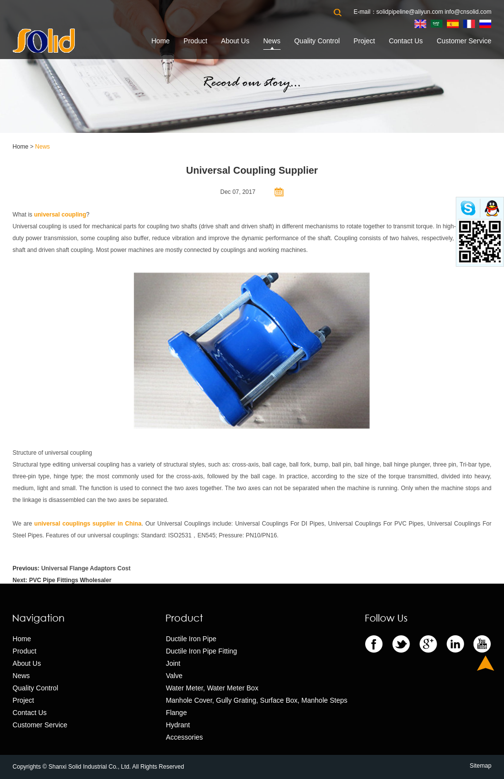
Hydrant (178, 725)
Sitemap (480, 765)
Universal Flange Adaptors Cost (86, 568)
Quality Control (317, 41)
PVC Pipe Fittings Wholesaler (70, 580)
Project (364, 41)
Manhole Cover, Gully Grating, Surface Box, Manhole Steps (256, 700)
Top (485, 663)
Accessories (184, 737)
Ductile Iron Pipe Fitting (201, 651)
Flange (176, 713)
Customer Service (464, 41)
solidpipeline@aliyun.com (410, 11)
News (272, 41)
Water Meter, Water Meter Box (212, 688)
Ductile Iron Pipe (191, 639)
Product (195, 41)
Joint (173, 663)
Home (160, 41)
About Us (235, 41)
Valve (174, 676)
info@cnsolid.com (468, 11)
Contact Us (406, 41)
